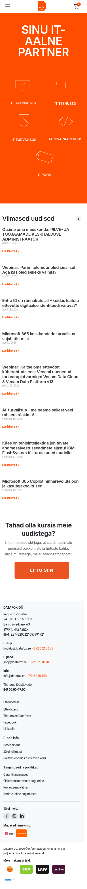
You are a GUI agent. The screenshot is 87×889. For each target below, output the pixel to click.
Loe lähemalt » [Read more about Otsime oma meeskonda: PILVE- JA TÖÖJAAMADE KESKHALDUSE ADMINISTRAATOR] (10, 251)
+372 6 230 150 (36, 676)
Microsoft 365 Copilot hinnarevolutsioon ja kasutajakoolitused (40, 484)
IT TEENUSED (65, 103)
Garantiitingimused (15, 774)
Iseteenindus (11, 745)
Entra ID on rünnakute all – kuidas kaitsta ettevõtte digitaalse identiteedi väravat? (40, 303)
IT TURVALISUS (24, 140)
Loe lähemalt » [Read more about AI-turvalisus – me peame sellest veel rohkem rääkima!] (10, 426)
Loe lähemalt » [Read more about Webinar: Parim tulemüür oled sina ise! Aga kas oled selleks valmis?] (10, 284)
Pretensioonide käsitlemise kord (24, 758)
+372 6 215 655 (42, 648)
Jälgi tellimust (12, 751)
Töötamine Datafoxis (17, 716)
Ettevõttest (10, 709)
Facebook (9, 722)
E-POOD (44, 175)
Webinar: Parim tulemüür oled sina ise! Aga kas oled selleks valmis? (38, 270)
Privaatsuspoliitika (15, 787)
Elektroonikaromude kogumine (23, 781)
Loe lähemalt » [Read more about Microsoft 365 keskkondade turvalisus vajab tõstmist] (10, 350)
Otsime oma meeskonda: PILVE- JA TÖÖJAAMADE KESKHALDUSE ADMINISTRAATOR (35, 234)
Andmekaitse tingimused (19, 794)
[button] (76, 6)
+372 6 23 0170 (38, 662)
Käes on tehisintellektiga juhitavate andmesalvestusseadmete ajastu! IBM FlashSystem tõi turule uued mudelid (38, 448)
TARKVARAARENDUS (65, 139)
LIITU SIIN (42, 570)
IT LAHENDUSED (23, 103)
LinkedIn (9, 728)
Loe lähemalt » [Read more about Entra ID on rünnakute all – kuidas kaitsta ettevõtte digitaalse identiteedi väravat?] (10, 317)
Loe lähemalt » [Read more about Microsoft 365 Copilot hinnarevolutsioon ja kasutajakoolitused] (10, 498)
